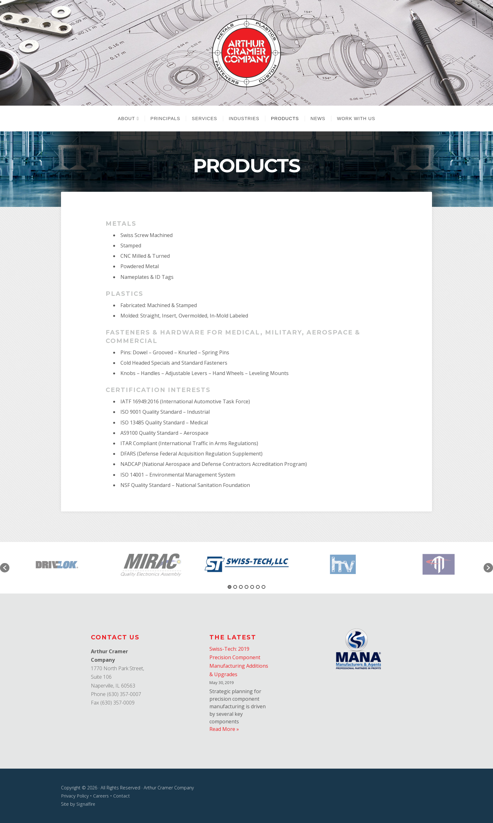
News (318, 118)
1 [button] (229, 587)
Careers (101, 796)
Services (204, 118)
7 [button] (263, 587)
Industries (244, 118)
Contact (121, 796)
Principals (165, 118)
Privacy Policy (75, 796)
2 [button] (235, 587)
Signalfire (85, 804)
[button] (4, 567)
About (126, 118)
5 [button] (252, 587)
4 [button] (246, 587)
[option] (247, 564)
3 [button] (241, 587)
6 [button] (258, 587)
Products (285, 118)
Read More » (224, 729)
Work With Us (356, 118)
